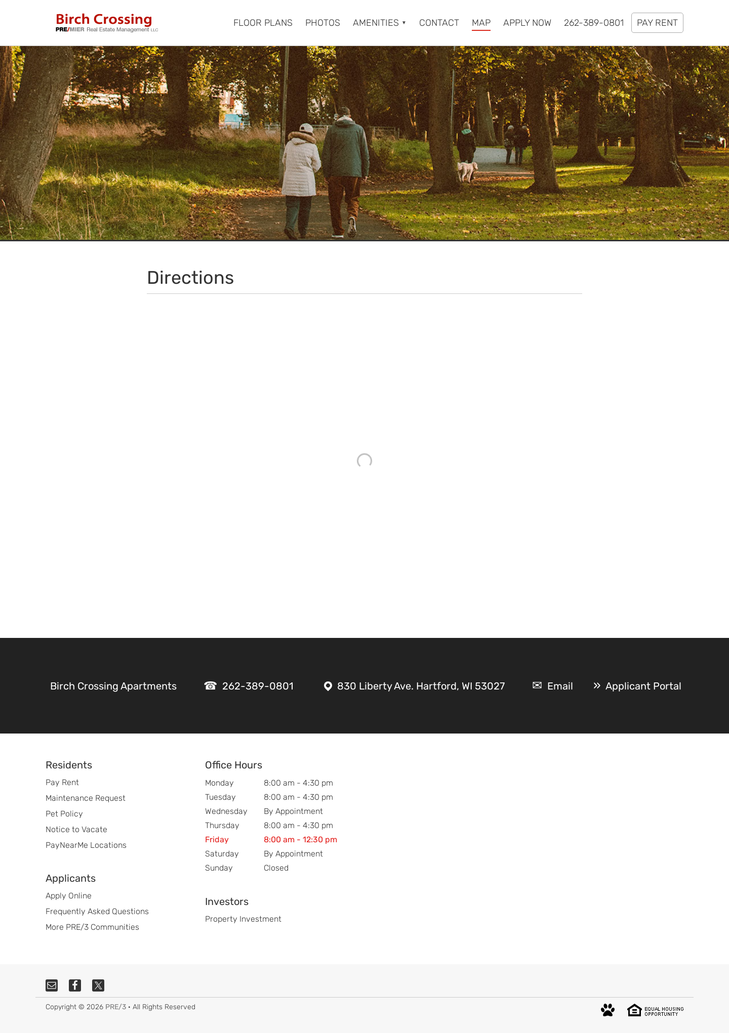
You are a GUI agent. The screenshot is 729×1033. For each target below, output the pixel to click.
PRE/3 (115, 1007)
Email (560, 686)
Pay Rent (62, 782)
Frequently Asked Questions (97, 911)
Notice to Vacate (76, 829)
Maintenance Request (86, 798)
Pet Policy (64, 814)
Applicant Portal (643, 686)
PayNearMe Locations (86, 845)
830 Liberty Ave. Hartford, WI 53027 (421, 686)
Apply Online (69, 895)
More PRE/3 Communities (92, 927)
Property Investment (243, 919)
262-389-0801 (258, 686)
